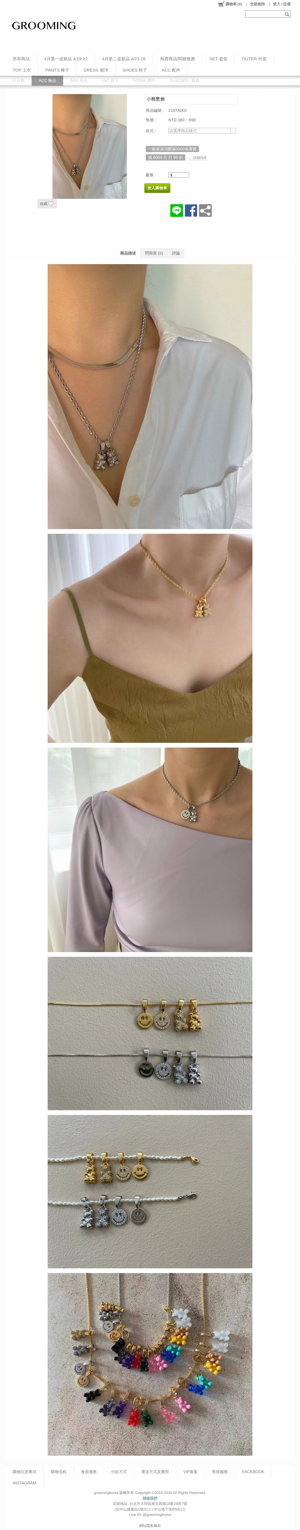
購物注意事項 (24, 1471)
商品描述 (128, 253)
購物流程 (59, 1471)
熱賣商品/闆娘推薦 (177, 58)
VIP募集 (190, 1471)
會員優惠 (89, 1471)
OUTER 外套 (254, 58)
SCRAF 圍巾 (144, 80)
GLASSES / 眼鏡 (184, 80)
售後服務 (220, 1471)
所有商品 (21, 58)
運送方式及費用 (155, 1471)
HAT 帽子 (110, 80)
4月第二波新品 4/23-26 (124, 58)
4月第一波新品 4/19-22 (66, 58)
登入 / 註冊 (282, 4)
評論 (176, 253)
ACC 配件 (171, 70)
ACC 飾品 (47, 80)
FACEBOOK (253, 1471)
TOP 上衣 (22, 70)
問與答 (154, 253)
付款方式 (119, 1471)
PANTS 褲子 (57, 70)
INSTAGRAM (24, 1483)
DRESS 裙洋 (95, 70)
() (229, 4)
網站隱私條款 (150, 1526)
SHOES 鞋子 (135, 70)
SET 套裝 (218, 58)
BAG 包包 (79, 80)
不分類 (19, 80)
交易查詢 (257, 4)
